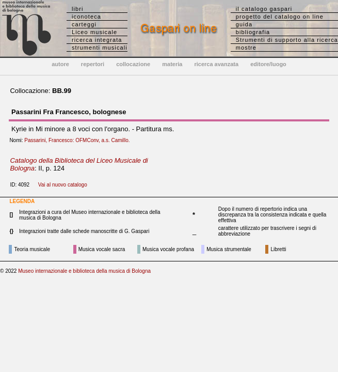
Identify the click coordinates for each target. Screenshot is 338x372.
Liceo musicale (94, 32)
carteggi (84, 24)
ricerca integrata (97, 40)
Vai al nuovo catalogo (62, 185)
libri (78, 9)
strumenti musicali (99, 47)
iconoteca (86, 16)
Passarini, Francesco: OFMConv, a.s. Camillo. (79, 140)
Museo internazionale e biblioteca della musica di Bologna (84, 271)
